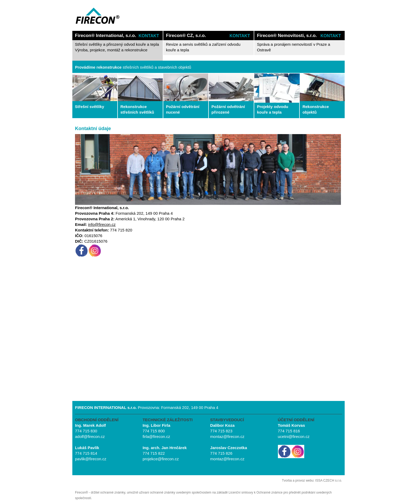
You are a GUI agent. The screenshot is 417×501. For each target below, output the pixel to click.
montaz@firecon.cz (227, 436)
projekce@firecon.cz (161, 459)
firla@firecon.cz (156, 436)
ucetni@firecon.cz (294, 436)
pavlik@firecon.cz (90, 459)
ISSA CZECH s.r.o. (328, 480)
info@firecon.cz (102, 224)
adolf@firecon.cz (90, 436)
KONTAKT (149, 36)
